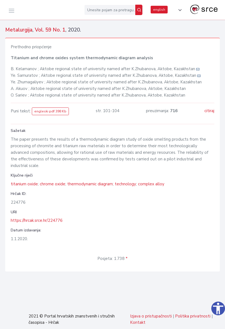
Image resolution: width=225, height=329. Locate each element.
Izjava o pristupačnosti (151, 316)
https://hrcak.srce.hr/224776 (37, 220)
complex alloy (151, 184)
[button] (179, 10)
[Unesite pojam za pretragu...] (110, 10)
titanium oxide (24, 184)
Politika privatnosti (192, 316)
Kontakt (137, 322)
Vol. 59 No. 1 (50, 29)
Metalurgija (18, 29)
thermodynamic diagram (90, 184)
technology (125, 184)
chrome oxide (52, 184)
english (159, 9)
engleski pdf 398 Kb (50, 111)
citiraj (209, 111)
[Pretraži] (138, 10)
